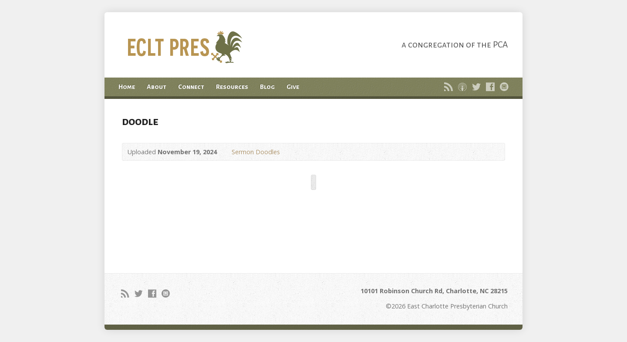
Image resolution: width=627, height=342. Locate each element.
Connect (191, 86)
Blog (267, 86)
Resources (232, 86)
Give (293, 86)
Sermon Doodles (256, 152)
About (156, 86)
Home (126, 86)
